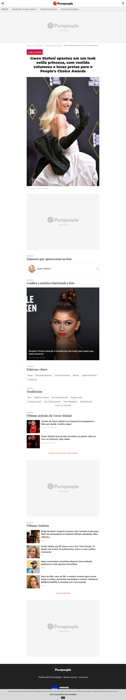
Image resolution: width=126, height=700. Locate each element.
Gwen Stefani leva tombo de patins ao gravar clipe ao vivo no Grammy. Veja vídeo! (68, 437)
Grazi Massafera (70, 402)
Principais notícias (43, 375)
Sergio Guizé (76, 397)
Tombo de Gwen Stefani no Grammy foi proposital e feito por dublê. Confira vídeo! (67, 422)
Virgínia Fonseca (41, 397)
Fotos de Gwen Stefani (53, 45)
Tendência (32, 380)
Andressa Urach (34, 402)
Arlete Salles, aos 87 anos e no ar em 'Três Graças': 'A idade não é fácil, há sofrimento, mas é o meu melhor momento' (68, 549)
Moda (30, 375)
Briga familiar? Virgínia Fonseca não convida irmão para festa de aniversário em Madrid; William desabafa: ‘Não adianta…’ (70, 534)
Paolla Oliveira (86, 402)
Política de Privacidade (49, 677)
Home (29, 45)
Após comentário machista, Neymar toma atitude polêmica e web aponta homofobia (66, 562)
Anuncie (83, 677)
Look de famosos (62, 375)
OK (63, 698)
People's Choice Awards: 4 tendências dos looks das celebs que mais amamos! (61, 352)
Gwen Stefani (38, 45)
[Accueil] (63, 3)
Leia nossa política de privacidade (63, 694)
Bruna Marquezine (52, 402)
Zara (29, 397)
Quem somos (70, 677)
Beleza (76, 375)
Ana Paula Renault (60, 397)
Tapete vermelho (89, 375)
